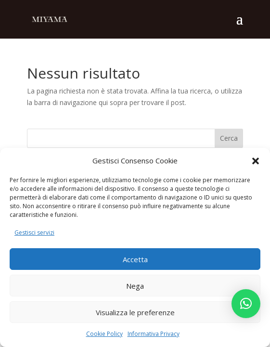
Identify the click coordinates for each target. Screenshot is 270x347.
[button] (255, 161)
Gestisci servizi (34, 232)
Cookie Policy (104, 334)
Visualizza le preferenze (135, 312)
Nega (135, 286)
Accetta (135, 259)
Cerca (229, 138)
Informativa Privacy (154, 334)
